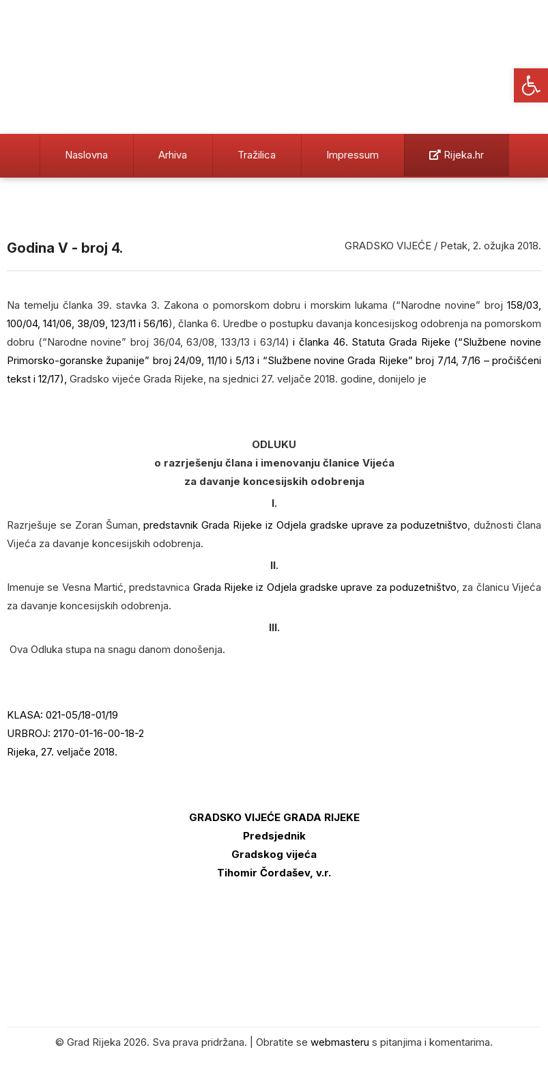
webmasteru (340, 1042)
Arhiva (172, 154)
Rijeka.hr (456, 154)
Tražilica (256, 154)
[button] (531, 85)
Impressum (352, 154)
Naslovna (86, 154)
